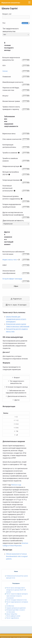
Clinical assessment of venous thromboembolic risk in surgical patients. (16, 556)
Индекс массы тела (9, 260)
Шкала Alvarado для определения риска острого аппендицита (16, 319)
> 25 (11, 260)
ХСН (4, 65)
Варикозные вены (9, 133)
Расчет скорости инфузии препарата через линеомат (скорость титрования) (17, 596)
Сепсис (5, 71)
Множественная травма (11, 101)
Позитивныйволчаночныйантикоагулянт (9, 188)
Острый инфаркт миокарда (12, 279)
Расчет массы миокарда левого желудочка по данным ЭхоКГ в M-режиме (16, 590)
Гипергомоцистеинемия (12, 180)
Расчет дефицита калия (13, 616)
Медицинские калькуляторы (10, 2)
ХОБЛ (4, 265)
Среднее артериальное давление (16, 608)
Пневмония (6, 77)
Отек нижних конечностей (11, 139)
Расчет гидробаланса (12, 618)
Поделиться (16, 299)
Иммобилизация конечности (12, 82)
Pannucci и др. (16, 485)
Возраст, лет (16, 16)
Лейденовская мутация (12, 166)
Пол (3, 23)
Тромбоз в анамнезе (11, 153)
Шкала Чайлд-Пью (11, 614)
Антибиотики (10, 606)
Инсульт (5, 96)
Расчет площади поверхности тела (16, 600)
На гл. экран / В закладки (16, 305)
